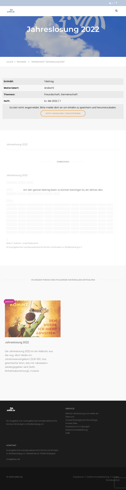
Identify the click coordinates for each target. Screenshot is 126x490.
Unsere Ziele (71, 423)
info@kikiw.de (13, 459)
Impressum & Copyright (77, 426)
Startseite (21, 61)
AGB (67, 433)
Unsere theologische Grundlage (81, 420)
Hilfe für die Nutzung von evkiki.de (81, 413)
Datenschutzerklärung (76, 429)
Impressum (78, 476)
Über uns (69, 416)
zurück (9, 61)
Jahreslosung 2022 (17, 342)
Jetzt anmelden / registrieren (63, 113)
